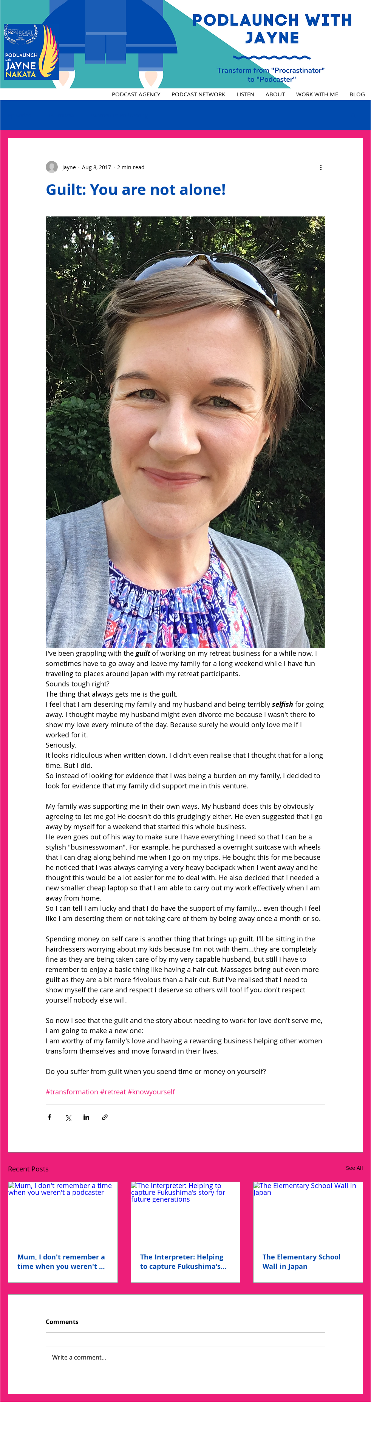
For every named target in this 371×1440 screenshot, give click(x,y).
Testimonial (61, 115)
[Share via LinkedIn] (86, 1117)
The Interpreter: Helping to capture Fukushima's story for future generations (181, 1261)
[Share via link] (104, 1117)
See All (354, 1167)
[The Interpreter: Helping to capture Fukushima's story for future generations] (185, 1212)
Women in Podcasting (119, 115)
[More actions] (320, 167)
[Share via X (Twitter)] (67, 1117)
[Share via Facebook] (49, 1117)
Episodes (19, 115)
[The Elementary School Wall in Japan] (308, 1212)
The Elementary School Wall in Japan (302, 1261)
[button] (353, 115)
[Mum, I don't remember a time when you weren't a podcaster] (62, 1212)
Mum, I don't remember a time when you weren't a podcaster (61, 1261)
